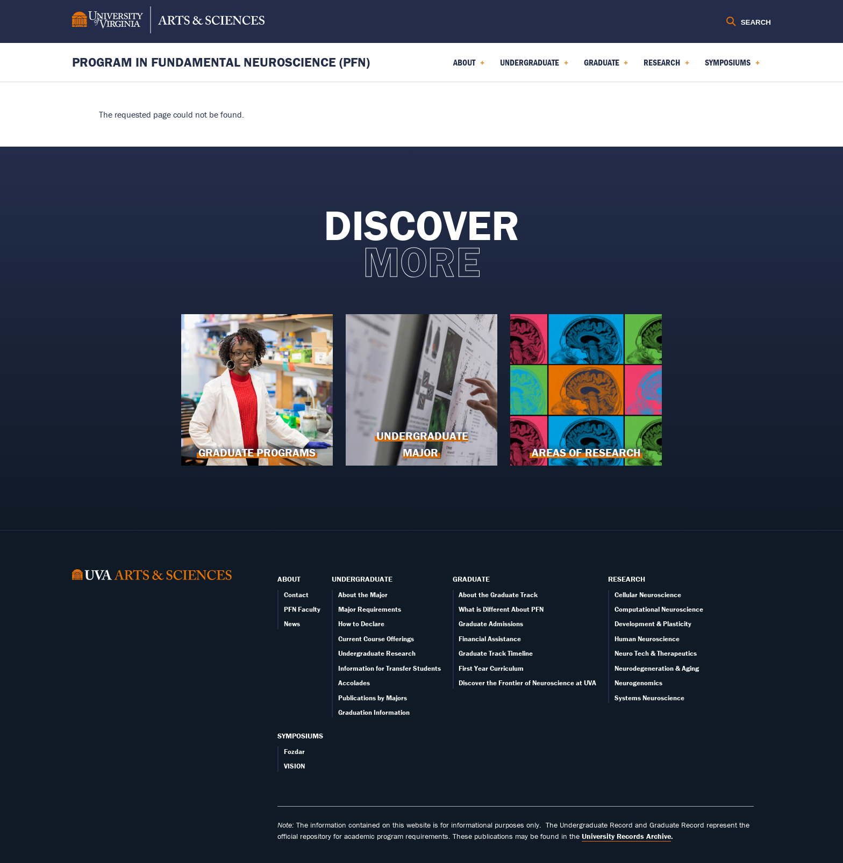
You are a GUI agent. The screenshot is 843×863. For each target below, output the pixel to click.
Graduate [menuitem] (606, 66)
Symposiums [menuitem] (732, 66)
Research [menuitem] (666, 66)
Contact (296, 594)
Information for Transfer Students (389, 668)
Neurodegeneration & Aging (657, 668)
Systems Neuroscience (649, 697)
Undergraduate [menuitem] (534, 66)
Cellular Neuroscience (648, 594)
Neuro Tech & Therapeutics (656, 653)
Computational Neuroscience (659, 609)
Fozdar (294, 751)
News (292, 623)
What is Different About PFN (501, 609)
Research (626, 579)
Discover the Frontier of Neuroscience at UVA (527, 682)
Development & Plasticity (653, 623)
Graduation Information (374, 712)
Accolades (354, 682)
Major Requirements (369, 609)
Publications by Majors (372, 697)
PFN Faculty (302, 609)
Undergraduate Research (377, 653)
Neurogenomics (638, 682)
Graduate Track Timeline (496, 653)
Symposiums (300, 736)
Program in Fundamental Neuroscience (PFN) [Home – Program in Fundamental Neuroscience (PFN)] (221, 62)
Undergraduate (362, 579)
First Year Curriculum (491, 668)
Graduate (471, 579)
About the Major (363, 594)
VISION (294, 766)
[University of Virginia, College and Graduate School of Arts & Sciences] (168, 21)
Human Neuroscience (647, 638)
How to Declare (361, 623)
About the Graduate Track (498, 594)
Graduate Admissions (491, 623)
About (289, 579)
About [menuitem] (469, 66)
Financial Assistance (490, 638)
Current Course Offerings (376, 638)
